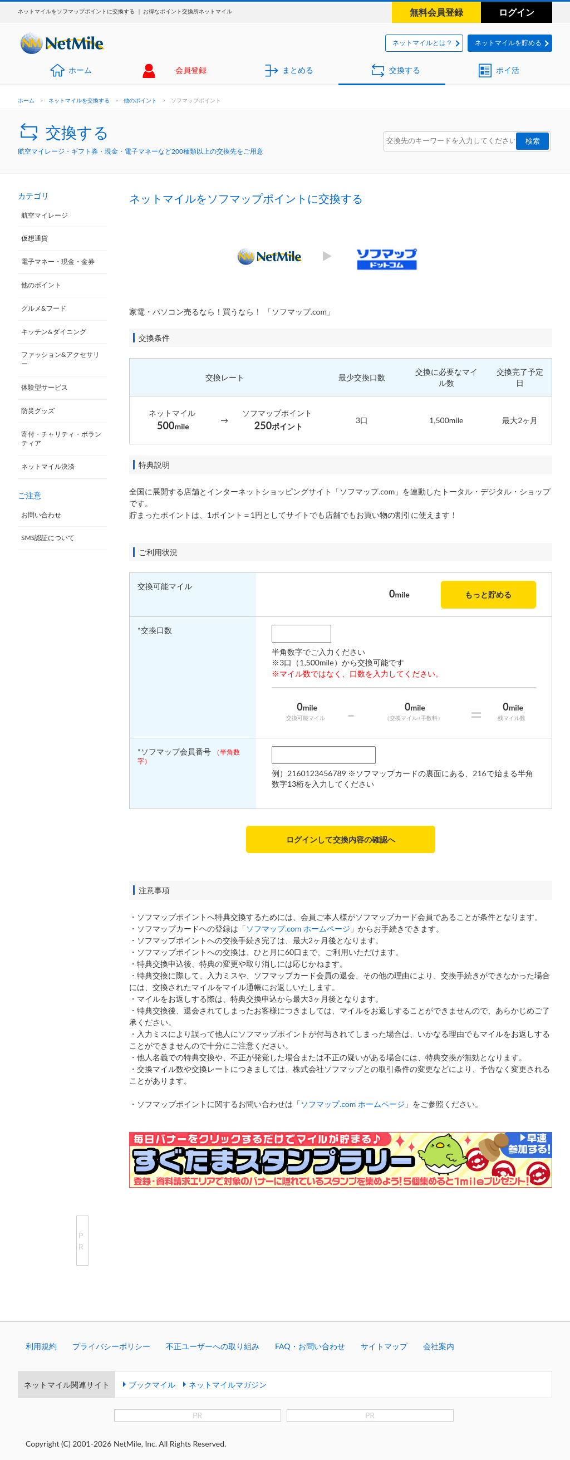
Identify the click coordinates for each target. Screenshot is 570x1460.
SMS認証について (48, 537)
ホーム (80, 70)
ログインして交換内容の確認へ (340, 839)
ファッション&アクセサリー (60, 359)
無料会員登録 (436, 12)
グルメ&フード (43, 308)
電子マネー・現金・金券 (58, 261)
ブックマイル (152, 1384)
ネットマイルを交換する (79, 100)
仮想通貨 (34, 238)
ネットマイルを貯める (508, 42)
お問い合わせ (41, 515)
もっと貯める (488, 594)
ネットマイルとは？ (422, 42)
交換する (404, 70)
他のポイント (140, 100)
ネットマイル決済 (48, 466)
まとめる (297, 70)
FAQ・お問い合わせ (310, 1346)
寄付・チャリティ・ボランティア (61, 439)
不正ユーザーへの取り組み (212, 1346)
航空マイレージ (44, 215)
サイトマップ (384, 1346)
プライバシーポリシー (111, 1346)
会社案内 (438, 1346)
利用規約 (41, 1346)
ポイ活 (507, 70)
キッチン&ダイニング (53, 331)
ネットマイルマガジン (228, 1384)
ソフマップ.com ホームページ (298, 928)
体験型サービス (44, 387)
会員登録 (191, 70)
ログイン (516, 12)
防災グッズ (38, 410)
